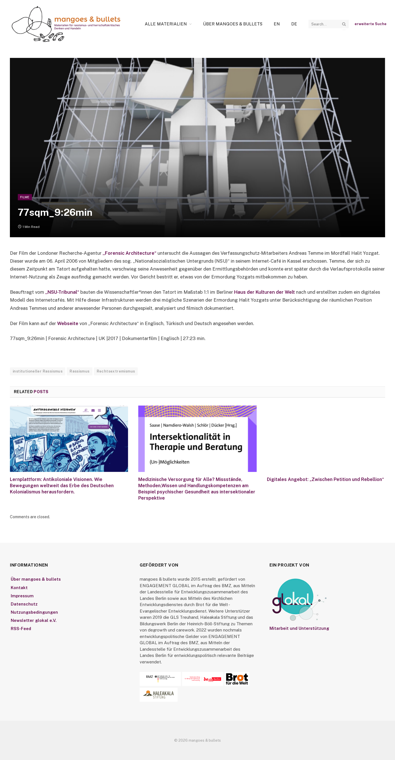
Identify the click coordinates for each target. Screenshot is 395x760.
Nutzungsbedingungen (34, 612)
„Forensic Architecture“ (129, 253)
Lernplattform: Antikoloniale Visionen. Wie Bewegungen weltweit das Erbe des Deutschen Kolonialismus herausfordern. (62, 486)
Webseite (68, 323)
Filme (25, 197)
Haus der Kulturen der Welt (264, 292)
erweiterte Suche (371, 24)
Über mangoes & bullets (232, 23)
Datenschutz (24, 604)
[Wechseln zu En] (277, 24)
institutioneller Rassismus (37, 371)
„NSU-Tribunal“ (62, 292)
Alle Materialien (166, 23)
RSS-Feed (21, 628)
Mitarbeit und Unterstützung (299, 628)
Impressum (22, 595)
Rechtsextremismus (116, 371)
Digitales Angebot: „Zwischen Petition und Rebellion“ (325, 479)
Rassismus (80, 371)
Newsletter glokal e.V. (34, 620)
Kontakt (19, 587)
